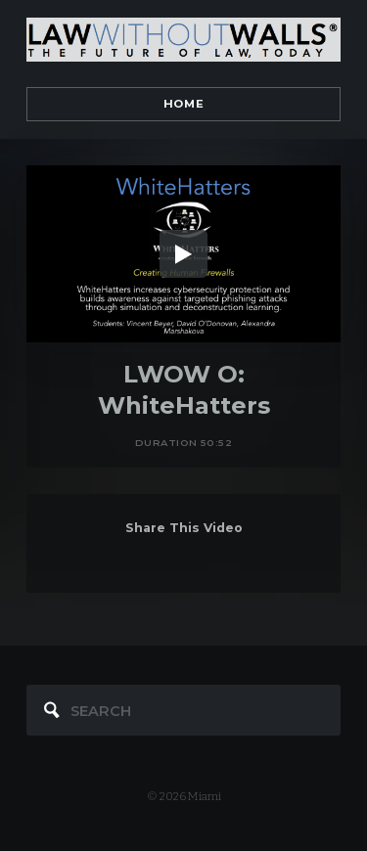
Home (183, 104)
